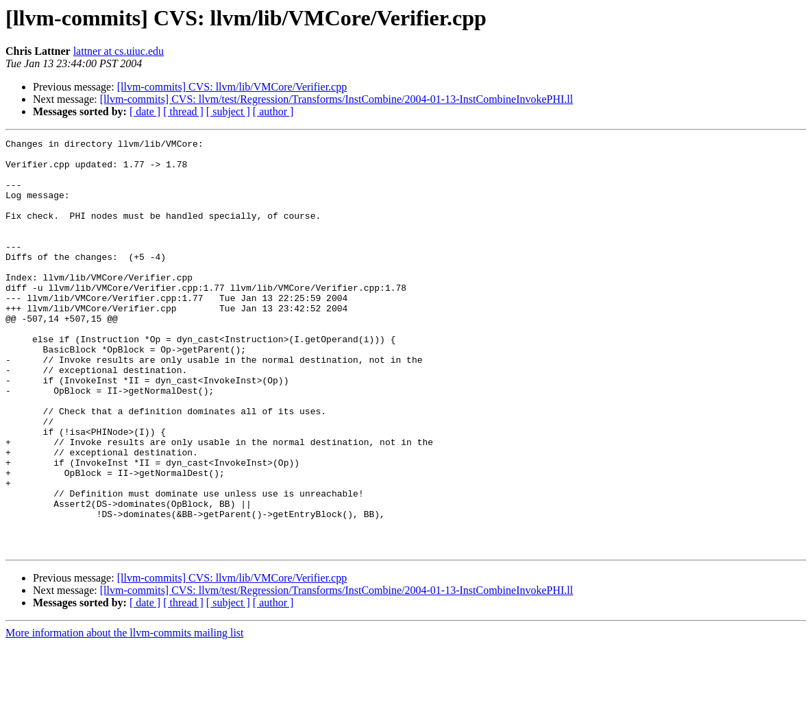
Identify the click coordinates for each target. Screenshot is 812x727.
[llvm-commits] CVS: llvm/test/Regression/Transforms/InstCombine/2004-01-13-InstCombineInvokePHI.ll (337, 99)
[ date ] (145, 111)
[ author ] (273, 111)
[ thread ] (183, 111)
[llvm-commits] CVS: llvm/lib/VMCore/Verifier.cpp (232, 87)
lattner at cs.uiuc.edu (118, 51)
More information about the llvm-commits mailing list (124, 715)
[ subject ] (228, 111)
